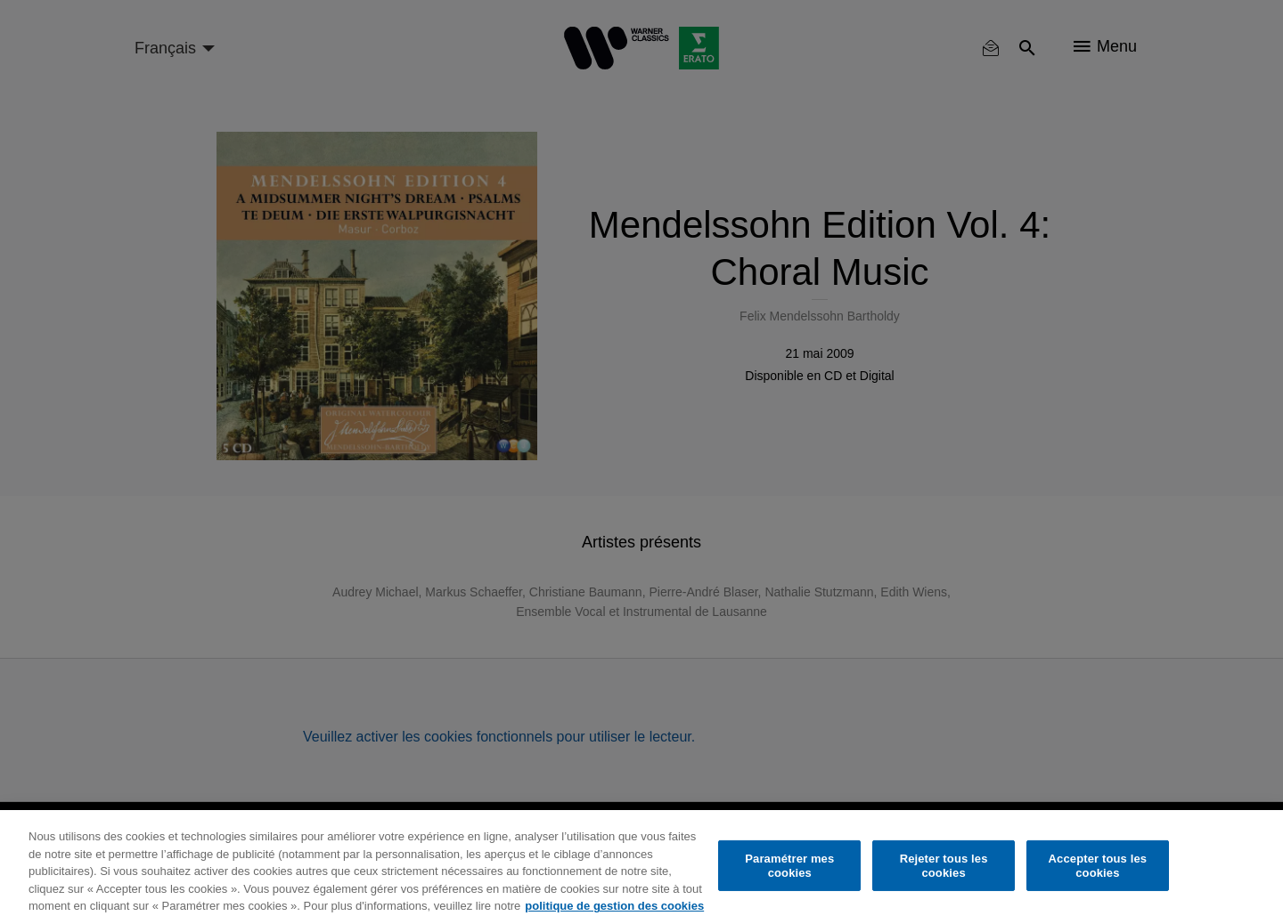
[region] (641, 867)
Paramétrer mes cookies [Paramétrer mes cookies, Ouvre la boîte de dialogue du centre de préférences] (789, 865)
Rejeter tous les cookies (944, 865)
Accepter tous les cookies (1098, 865)
